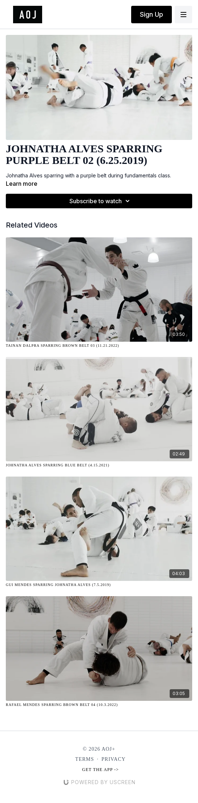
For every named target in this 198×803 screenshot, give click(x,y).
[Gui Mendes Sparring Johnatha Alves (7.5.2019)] (99, 584)
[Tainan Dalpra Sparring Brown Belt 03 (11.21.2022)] (99, 345)
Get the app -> (100, 769)
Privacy (113, 759)
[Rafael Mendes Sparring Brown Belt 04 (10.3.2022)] (99, 704)
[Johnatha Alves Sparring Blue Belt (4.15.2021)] (99, 465)
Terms (84, 759)
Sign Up (151, 14)
